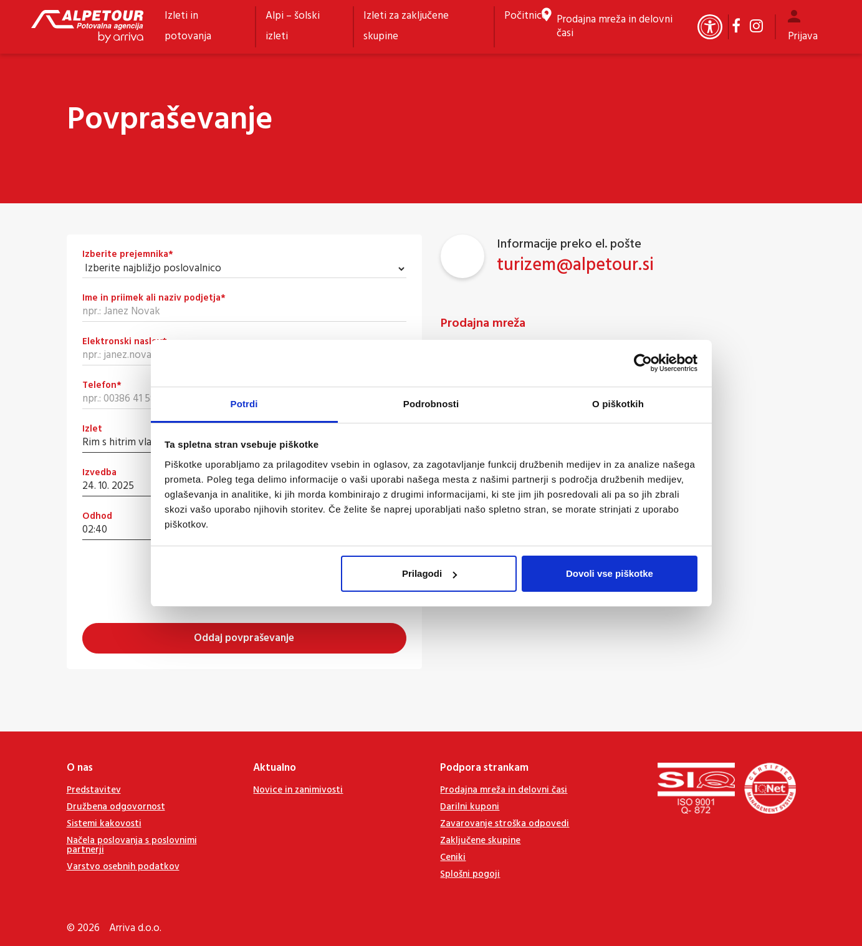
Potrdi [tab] (244, 403)
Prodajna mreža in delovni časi (615, 27)
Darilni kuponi (469, 806)
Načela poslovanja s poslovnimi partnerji (132, 845)
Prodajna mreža (483, 324)
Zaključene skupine (480, 840)
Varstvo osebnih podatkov (123, 866)
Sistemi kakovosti (104, 823)
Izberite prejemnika (127, 254)
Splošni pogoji (470, 874)
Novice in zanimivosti (298, 790)
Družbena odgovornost (116, 806)
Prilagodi (429, 573)
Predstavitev (94, 790)
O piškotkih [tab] (618, 403)
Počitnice (525, 15)
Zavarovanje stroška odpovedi (504, 823)
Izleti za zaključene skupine (406, 26)
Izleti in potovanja (188, 26)
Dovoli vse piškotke (609, 573)
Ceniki (453, 857)
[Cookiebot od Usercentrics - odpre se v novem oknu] (642, 363)
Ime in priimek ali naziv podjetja (154, 298)
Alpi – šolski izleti (293, 26)
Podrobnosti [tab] (431, 403)
